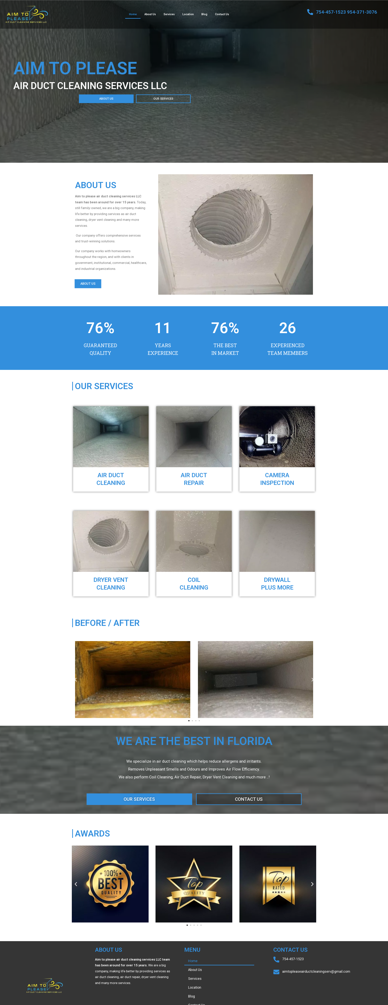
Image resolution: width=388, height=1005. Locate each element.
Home (133, 14)
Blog (204, 14)
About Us (150, 14)
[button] (71, 98)
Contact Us (222, 14)
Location (188, 14)
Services (169, 14)
